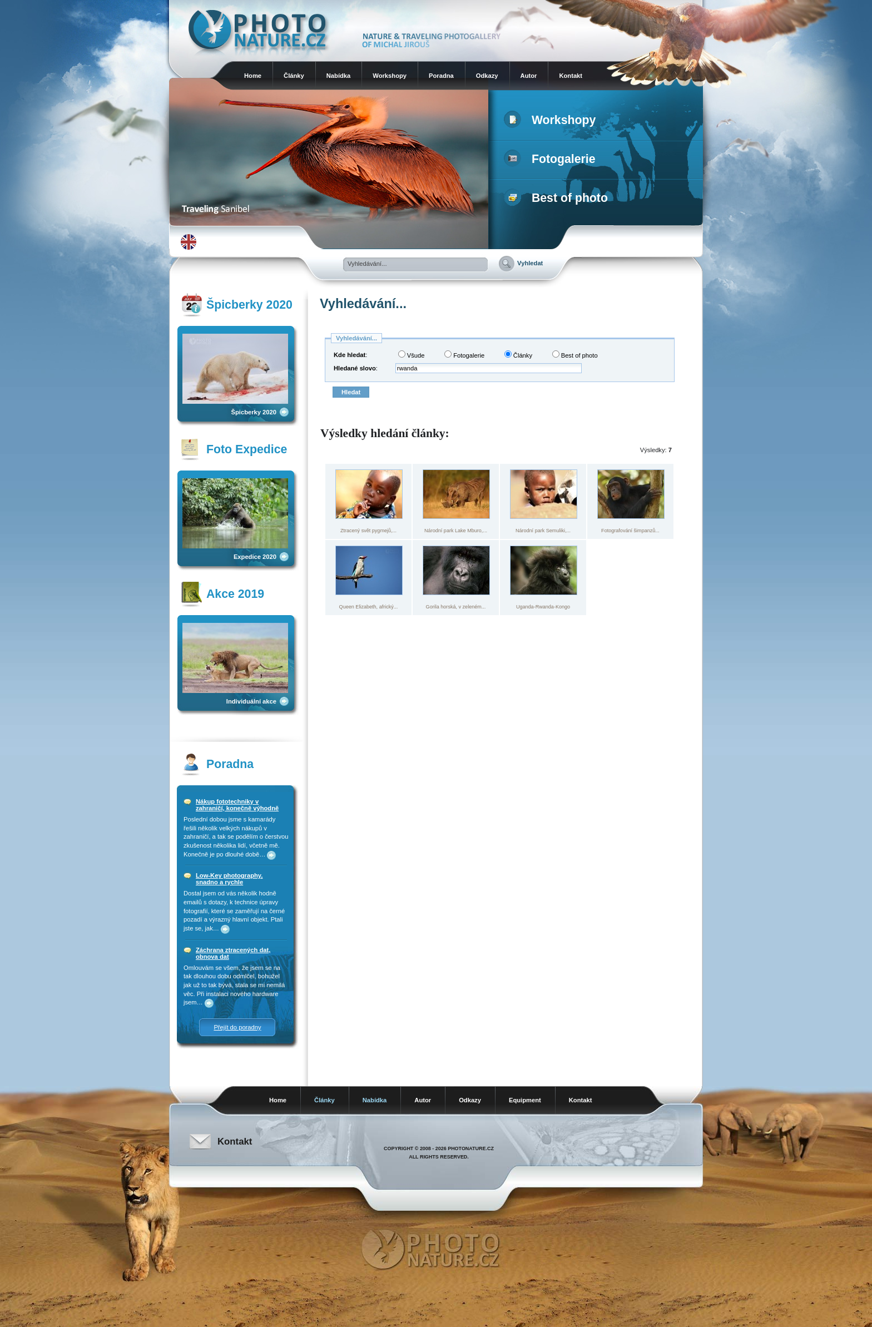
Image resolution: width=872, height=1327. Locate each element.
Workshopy (390, 75)
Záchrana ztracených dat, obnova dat (233, 953)
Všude (411, 354)
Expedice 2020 (255, 556)
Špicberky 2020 (253, 412)
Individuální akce (251, 701)
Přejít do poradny (237, 1027)
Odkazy (487, 75)
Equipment (525, 1100)
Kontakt (570, 75)
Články (294, 75)
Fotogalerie (552, 159)
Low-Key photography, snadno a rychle (229, 878)
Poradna (441, 75)
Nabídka (338, 75)
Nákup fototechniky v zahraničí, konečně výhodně (237, 804)
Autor (529, 75)
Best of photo (558, 198)
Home (252, 75)
